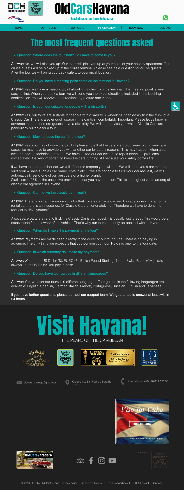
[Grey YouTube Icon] (112, 460)
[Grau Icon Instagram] (101, 460)
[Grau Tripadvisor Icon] (80, 460)
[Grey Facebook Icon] (91, 460)
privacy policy (69, 483)
